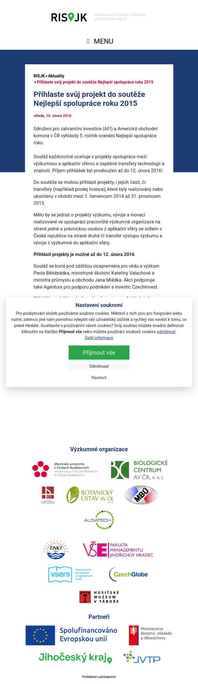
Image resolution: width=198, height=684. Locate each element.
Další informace (99, 337)
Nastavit (99, 377)
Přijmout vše (99, 352)
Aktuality (56, 76)
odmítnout (166, 331)
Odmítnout (99, 366)
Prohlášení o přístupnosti (99, 677)
